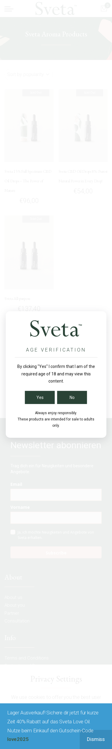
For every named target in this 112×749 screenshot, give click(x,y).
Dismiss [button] (96, 739)
